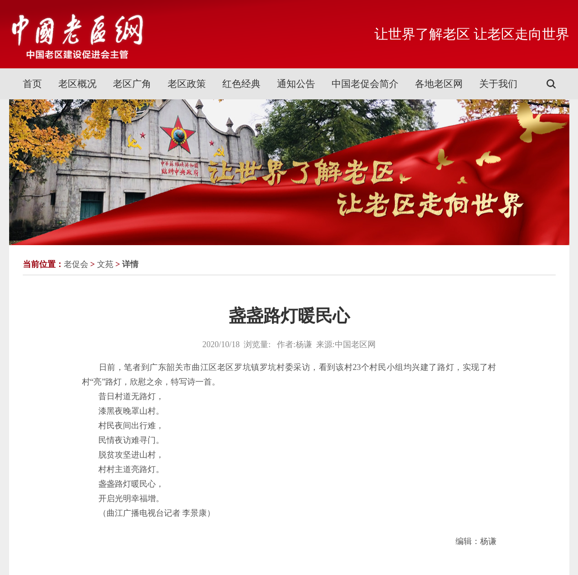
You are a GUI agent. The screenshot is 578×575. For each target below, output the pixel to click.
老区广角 (132, 83)
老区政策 (187, 83)
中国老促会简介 (365, 83)
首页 (32, 83)
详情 (130, 264)
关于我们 (498, 83)
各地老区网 (439, 83)
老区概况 (77, 83)
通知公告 (296, 83)
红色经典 (241, 83)
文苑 (105, 264)
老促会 (76, 264)
